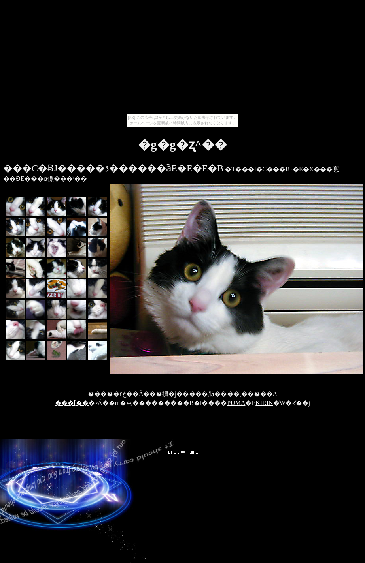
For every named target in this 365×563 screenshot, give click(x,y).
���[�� (72, 403)
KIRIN (264, 403)
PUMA (236, 403)
